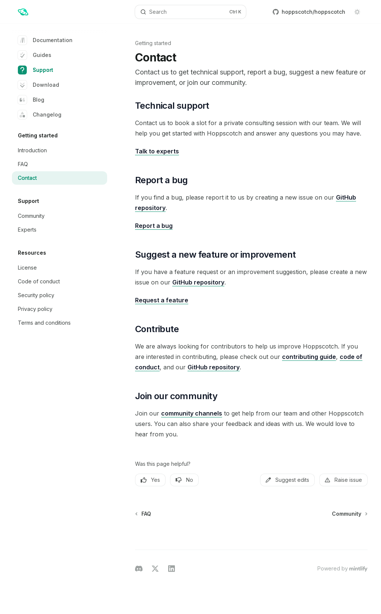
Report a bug (154, 225)
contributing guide (309, 356)
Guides (34, 55)
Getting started (153, 43)
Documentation (45, 40)
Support (35, 70)
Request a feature (161, 300)
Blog (31, 99)
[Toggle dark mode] (357, 12)
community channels (191, 413)
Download (38, 84)
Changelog (39, 114)
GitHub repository (198, 282)
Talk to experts (157, 151)
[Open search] (190, 12)
